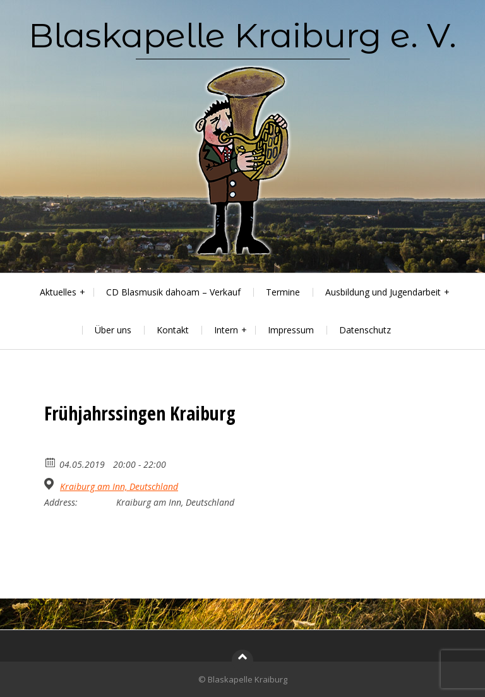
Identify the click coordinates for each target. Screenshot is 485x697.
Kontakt (173, 330)
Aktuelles (58, 292)
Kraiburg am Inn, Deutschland (119, 486)
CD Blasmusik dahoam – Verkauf (173, 292)
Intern (226, 330)
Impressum (291, 330)
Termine (283, 292)
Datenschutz (365, 330)
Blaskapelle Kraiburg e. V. (242, 35)
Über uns (113, 330)
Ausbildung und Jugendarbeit (383, 292)
